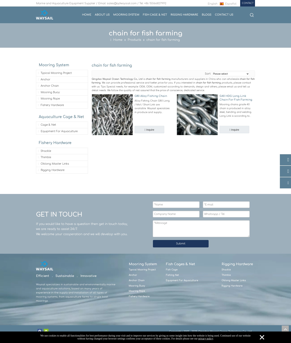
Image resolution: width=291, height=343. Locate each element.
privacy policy (205, 338)
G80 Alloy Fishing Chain (151, 96)
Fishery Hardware (50, 105)
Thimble (44, 157)
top (285, 329)
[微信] (46, 331)
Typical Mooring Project (54, 73)
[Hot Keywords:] (252, 15)
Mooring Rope (48, 98)
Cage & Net (46, 124)
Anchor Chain (48, 85)
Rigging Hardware (51, 170)
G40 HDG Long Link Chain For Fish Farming (236, 98)
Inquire (150, 129)
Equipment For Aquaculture (57, 131)
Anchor (44, 79)
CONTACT (248, 3)
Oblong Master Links (53, 163)
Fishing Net (172, 275)
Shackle (44, 151)
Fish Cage (171, 269)
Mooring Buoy (48, 92)
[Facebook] (39, 331)
